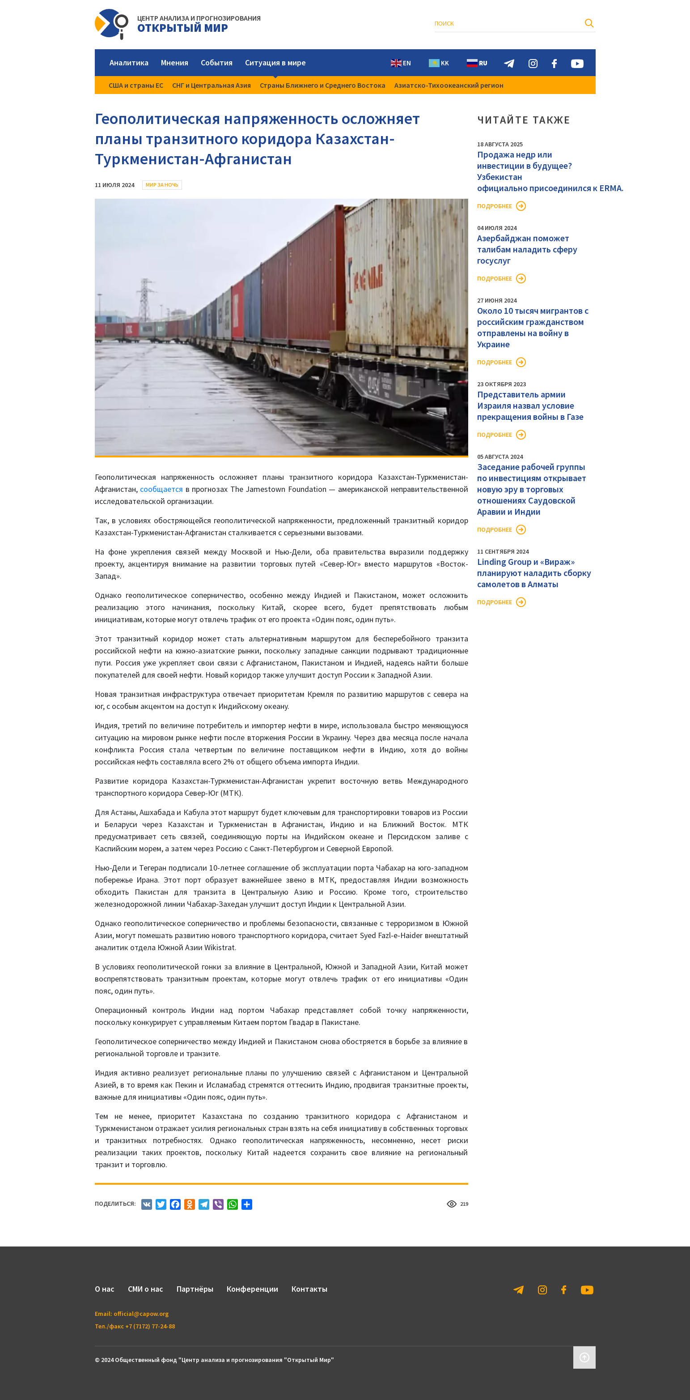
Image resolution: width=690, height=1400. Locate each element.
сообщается (161, 489)
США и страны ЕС (136, 85)
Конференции (252, 1289)
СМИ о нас (145, 1289)
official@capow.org (141, 1314)
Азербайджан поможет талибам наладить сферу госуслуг (527, 249)
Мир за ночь (162, 184)
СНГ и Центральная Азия (211, 85)
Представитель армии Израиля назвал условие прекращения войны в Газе (530, 405)
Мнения (174, 62)
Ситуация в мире (275, 62)
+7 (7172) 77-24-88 (150, 1326)
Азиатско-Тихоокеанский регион (449, 85)
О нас (104, 1289)
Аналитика (129, 62)
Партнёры (195, 1289)
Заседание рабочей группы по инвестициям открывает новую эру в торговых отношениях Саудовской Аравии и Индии (531, 489)
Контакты (309, 1289)
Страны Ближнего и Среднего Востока (322, 85)
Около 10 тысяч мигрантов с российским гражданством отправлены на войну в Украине (532, 327)
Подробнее (494, 206)
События (217, 62)
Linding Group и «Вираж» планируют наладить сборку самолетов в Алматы (534, 572)
